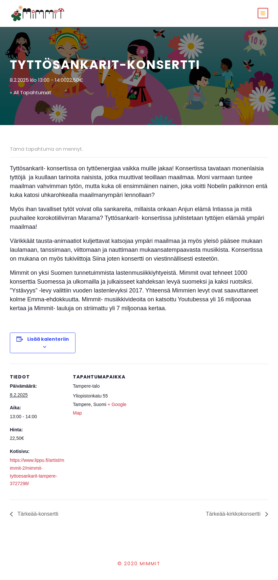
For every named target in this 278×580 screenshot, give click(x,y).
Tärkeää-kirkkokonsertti (234, 514)
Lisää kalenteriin (48, 339)
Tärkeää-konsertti (37, 514)
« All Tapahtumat (31, 92)
